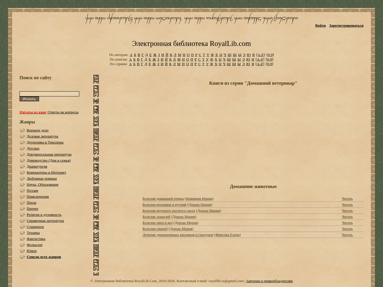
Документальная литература (49, 154)
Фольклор (34, 245)
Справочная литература (45, 220)
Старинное (35, 226)
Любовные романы (42, 178)
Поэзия (32, 190)
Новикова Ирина (199, 198)
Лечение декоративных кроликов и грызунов (178, 234)
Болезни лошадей (157, 216)
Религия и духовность (44, 214)
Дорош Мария (200, 204)
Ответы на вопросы (63, 112)
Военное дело (38, 130)
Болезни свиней (155, 228)
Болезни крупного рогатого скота (169, 210)
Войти (320, 25)
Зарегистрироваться (346, 25)
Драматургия (37, 166)
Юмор (32, 251)
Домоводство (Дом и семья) (49, 160)
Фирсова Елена (227, 234)
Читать (347, 198)
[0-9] (270, 55)
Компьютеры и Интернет (46, 172)
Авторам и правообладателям (269, 281)
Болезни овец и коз (158, 222)
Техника (33, 232)
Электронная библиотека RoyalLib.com (191, 43)
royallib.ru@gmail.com (225, 281)
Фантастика (36, 238)
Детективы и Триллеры (45, 142)
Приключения (38, 196)
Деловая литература (42, 136)
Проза (31, 202)
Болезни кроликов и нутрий (165, 204)
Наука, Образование (43, 184)
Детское (33, 148)
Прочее (32, 208)
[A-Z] (260, 55)
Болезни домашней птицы (163, 198)
